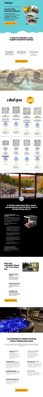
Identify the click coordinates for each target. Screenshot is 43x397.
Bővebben (5, 132)
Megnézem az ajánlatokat (10, 23)
